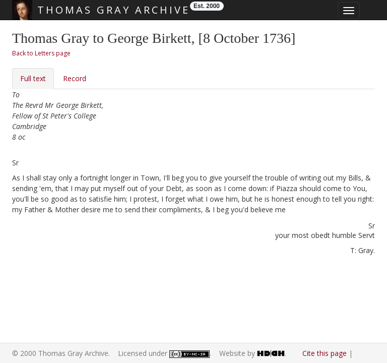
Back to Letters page (41, 53)
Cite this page (324, 353)
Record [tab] (74, 78)
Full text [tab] (33, 78)
